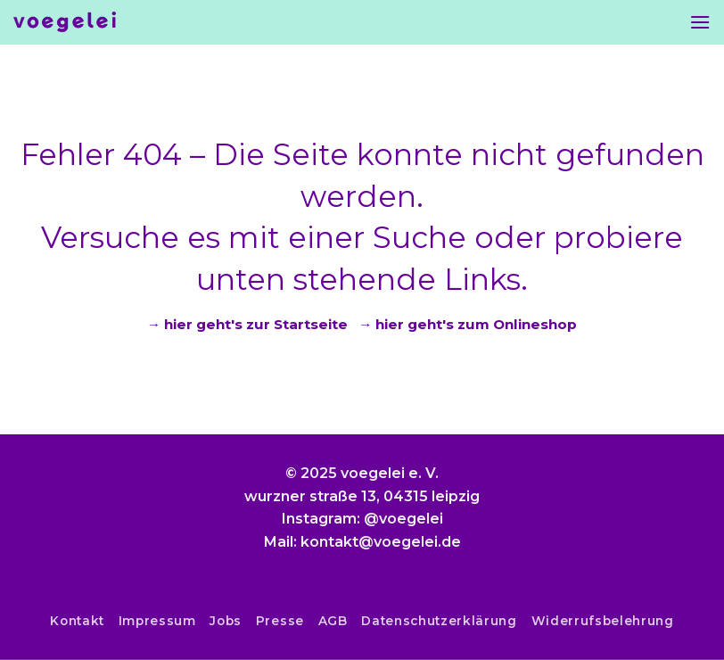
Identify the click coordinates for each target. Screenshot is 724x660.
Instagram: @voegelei (362, 518)
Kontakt (77, 621)
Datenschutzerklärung (439, 621)
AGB (333, 621)
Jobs (226, 621)
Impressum (157, 621)
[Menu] (700, 22)
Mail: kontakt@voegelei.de (362, 541)
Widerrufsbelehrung (602, 621)
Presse (280, 621)
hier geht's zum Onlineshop (476, 324)
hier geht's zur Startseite (256, 324)
